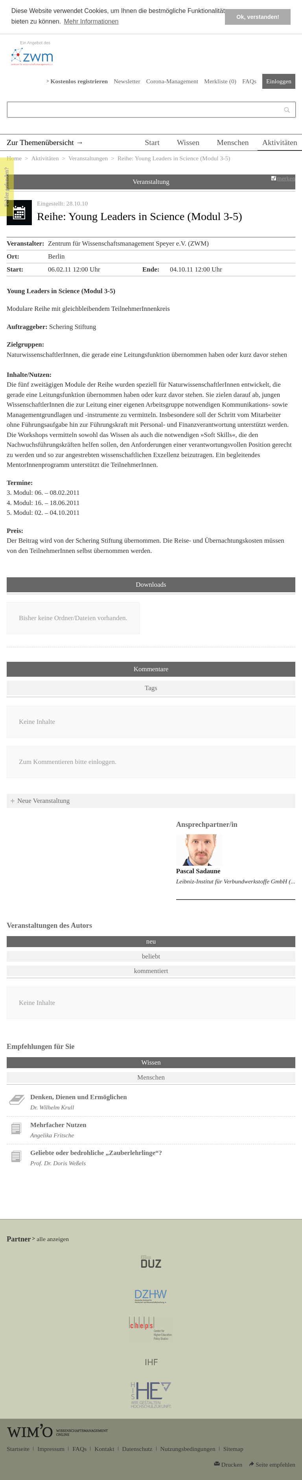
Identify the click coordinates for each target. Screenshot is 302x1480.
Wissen (188, 142)
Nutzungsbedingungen (187, 1448)
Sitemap (233, 1448)
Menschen (233, 142)
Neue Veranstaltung (43, 800)
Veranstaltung (151, 181)
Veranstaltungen (88, 158)
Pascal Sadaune (198, 871)
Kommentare (151, 669)
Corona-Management (172, 81)
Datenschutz (137, 1448)
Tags (151, 688)
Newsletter (127, 81)
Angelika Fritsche (52, 1135)
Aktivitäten (279, 142)
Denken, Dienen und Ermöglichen (78, 1097)
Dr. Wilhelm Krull (52, 1107)
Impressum (50, 1448)
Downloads (151, 584)
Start (152, 142)
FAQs (249, 81)
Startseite (18, 1448)
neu (151, 941)
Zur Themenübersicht (40, 142)
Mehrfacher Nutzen (58, 1125)
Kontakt (104, 1448)
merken (286, 178)
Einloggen (278, 81)
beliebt (151, 956)
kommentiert (151, 971)
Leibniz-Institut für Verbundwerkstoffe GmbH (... (235, 881)
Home (14, 158)
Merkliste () (220, 81)
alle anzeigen (53, 1239)
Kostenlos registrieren (79, 81)
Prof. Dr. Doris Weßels (58, 1163)
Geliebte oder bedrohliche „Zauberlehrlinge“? (96, 1153)
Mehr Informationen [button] (91, 21)
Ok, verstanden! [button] (257, 17)
